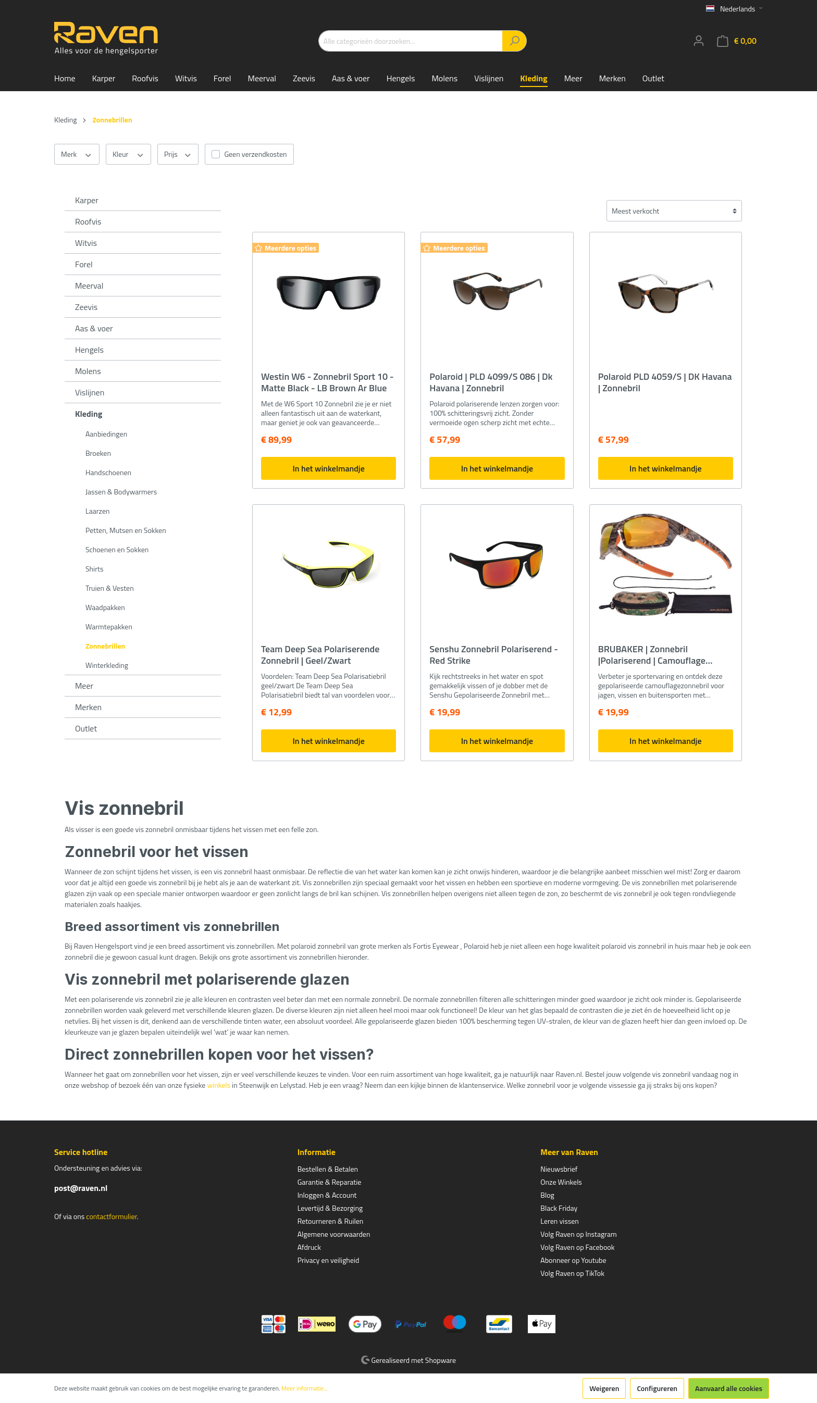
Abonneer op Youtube (573, 1260)
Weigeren (604, 1388)
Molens (88, 371)
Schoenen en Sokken (116, 549)
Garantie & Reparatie (330, 1181)
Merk (77, 154)
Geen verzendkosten (255, 153)
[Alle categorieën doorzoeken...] (410, 41)
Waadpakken (105, 607)
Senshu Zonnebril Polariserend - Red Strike (493, 654)
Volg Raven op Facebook (577, 1246)
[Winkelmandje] (737, 41)
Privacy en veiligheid (329, 1260)
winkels (218, 1084)
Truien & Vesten (109, 587)
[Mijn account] (699, 41)
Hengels (89, 349)
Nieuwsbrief (558, 1168)
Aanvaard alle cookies (728, 1388)
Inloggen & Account (327, 1194)
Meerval (89, 285)
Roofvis (88, 221)
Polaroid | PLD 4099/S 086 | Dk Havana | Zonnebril (490, 382)
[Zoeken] (514, 41)
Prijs (178, 154)
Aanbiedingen (106, 433)
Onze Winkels (561, 1181)
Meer (84, 685)
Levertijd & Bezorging (330, 1207)
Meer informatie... (304, 1388)
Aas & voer (94, 328)
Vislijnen (89, 392)
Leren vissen (559, 1220)
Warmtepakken (108, 626)
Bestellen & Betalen (328, 1168)
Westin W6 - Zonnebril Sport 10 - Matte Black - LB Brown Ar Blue (327, 382)
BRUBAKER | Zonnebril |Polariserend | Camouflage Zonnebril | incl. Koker (651, 654)
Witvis (86, 243)
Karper (86, 200)
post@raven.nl (80, 1188)
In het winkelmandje (328, 468)
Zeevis (86, 307)
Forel (84, 264)
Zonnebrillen (105, 645)
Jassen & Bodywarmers (121, 491)
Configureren (657, 1388)
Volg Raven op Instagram (578, 1233)
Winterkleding (106, 665)
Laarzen (97, 510)
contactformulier (111, 1216)
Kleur (128, 154)
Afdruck (309, 1246)
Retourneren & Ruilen (331, 1220)
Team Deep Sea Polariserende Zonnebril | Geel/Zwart (320, 654)
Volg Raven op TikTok (572, 1273)
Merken (88, 707)
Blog (547, 1194)
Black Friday (558, 1207)
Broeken (98, 453)
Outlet (86, 728)
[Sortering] (674, 210)
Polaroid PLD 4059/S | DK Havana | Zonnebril (665, 382)
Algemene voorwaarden (334, 1233)
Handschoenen (108, 472)
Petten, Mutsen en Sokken (125, 530)
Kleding (88, 413)
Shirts (94, 568)
